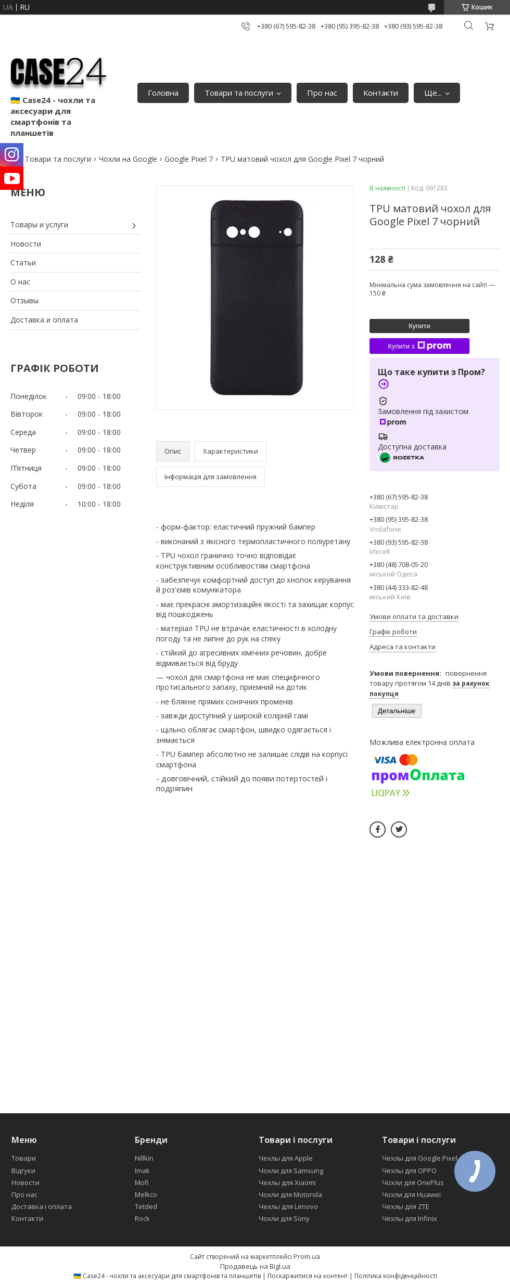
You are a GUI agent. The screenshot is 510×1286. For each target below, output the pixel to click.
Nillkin (144, 1158)
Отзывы (24, 300)
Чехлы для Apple (286, 1158)
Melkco (146, 1194)
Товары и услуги (39, 224)
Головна (163, 92)
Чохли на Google (128, 159)
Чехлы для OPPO (409, 1170)
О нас (20, 282)
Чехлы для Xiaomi (287, 1182)
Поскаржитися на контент (307, 1275)
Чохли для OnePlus (413, 1182)
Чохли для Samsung (291, 1170)
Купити (419, 326)
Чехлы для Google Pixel (419, 1158)
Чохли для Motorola (290, 1194)
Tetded (146, 1206)
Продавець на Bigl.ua (255, 1266)
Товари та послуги (239, 92)
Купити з (419, 346)
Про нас (322, 92)
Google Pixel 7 (188, 159)
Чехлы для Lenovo (288, 1206)
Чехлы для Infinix (409, 1218)
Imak (142, 1170)
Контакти (380, 92)
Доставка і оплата (41, 1206)
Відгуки (23, 1170)
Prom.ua (307, 1256)
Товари (23, 1158)
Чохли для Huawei (411, 1194)
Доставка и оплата (44, 320)
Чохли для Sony (284, 1218)
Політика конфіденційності (395, 1275)
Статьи (23, 262)
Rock (142, 1218)
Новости (25, 244)
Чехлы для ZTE (405, 1206)
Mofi (142, 1182)
